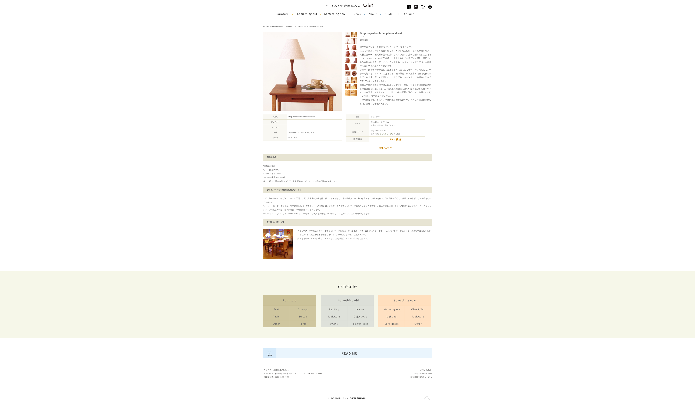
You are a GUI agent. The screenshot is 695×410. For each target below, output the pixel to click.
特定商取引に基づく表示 (421, 377)
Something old (277, 26)
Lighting (288, 26)
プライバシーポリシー (422, 373)
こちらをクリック (385, 134)
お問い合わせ (426, 370)
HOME (266, 26)
